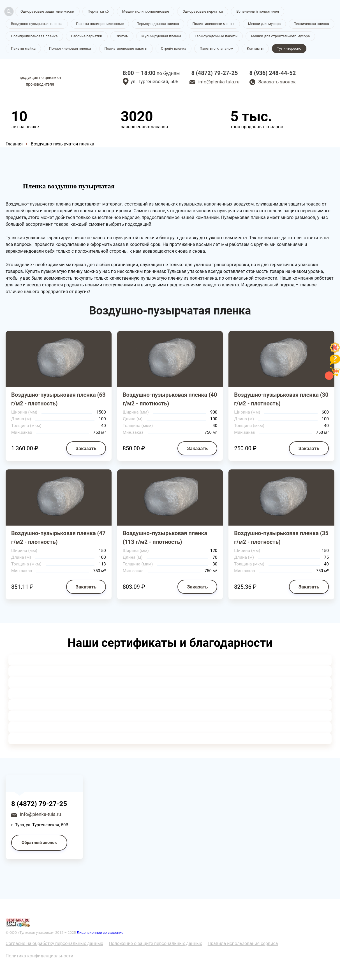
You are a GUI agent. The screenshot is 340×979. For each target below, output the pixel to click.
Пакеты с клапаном (216, 48)
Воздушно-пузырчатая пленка (37, 24)
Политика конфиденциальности (39, 956)
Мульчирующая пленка (161, 36)
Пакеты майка (23, 48)
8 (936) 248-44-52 (272, 73)
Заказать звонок (277, 82)
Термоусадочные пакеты (216, 36)
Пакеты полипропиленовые (100, 24)
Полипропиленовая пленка (34, 36)
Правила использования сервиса (243, 943)
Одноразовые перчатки (202, 11)
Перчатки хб (98, 11)
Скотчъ (122, 36)
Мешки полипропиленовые (145, 11)
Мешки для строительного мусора (280, 36)
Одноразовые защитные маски (47, 11)
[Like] (335, 351)
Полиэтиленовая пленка (70, 48)
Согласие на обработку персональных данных (54, 943)
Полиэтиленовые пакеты (126, 48)
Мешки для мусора (264, 24)
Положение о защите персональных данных (155, 943)
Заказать (86, 448)
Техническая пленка (311, 24)
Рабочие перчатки (86, 36)
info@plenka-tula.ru (218, 82)
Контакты (255, 48)
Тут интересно (289, 48)
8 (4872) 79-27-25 (214, 73)
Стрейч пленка (173, 48)
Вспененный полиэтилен (257, 11)
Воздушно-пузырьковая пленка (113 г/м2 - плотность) (165, 537)
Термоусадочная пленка (158, 24)
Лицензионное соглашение (100, 932)
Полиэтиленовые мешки (213, 24)
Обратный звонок (39, 842)
